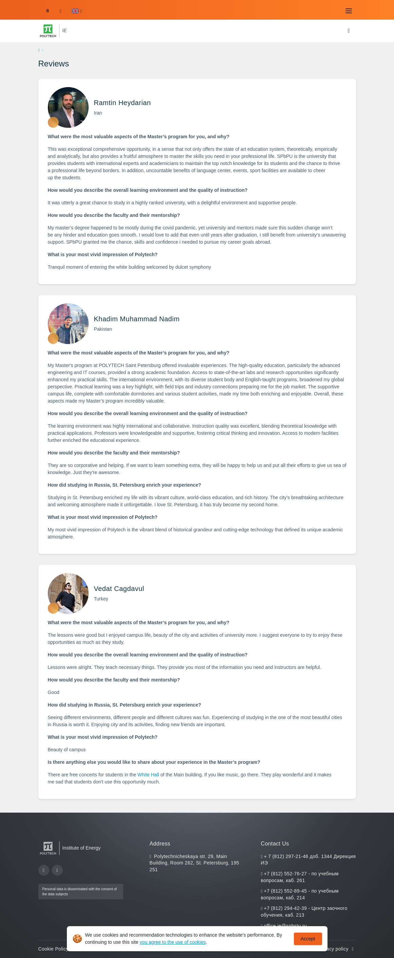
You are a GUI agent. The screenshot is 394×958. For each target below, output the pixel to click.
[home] (39, 50)
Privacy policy (337, 949)
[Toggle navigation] (349, 11)
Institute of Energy (81, 848)
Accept (308, 938)
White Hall (148, 774)
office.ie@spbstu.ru (285, 926)
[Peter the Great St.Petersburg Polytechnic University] (48, 30)
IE (64, 30)
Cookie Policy (57, 949)
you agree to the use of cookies (173, 942)
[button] (77, 11)
